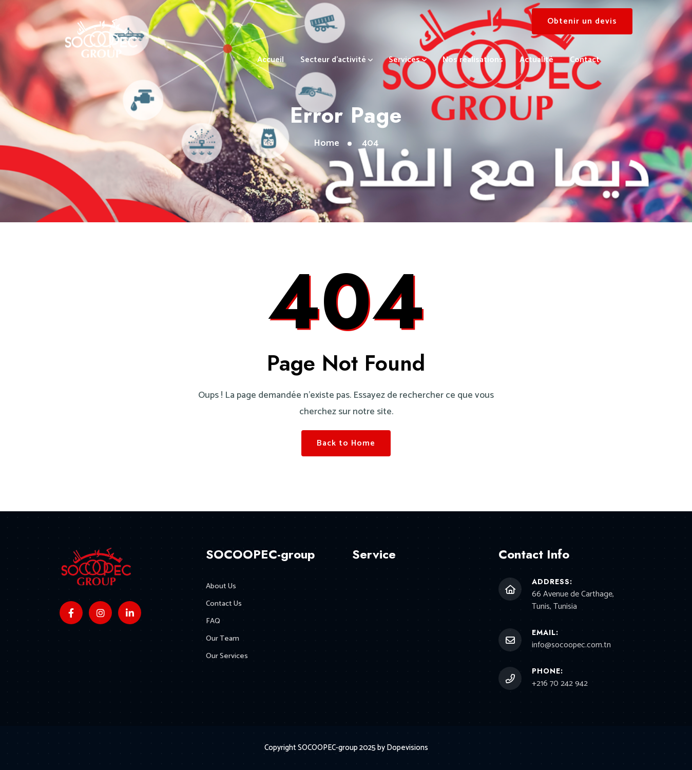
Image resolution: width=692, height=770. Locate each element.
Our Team (222, 640)
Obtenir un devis (582, 21)
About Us (221, 586)
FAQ (213, 622)
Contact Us (224, 604)
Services (404, 60)
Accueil (270, 60)
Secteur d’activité (333, 60)
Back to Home (346, 443)
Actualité (536, 60)
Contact (585, 60)
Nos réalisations (473, 60)
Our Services (227, 657)
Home (326, 143)
